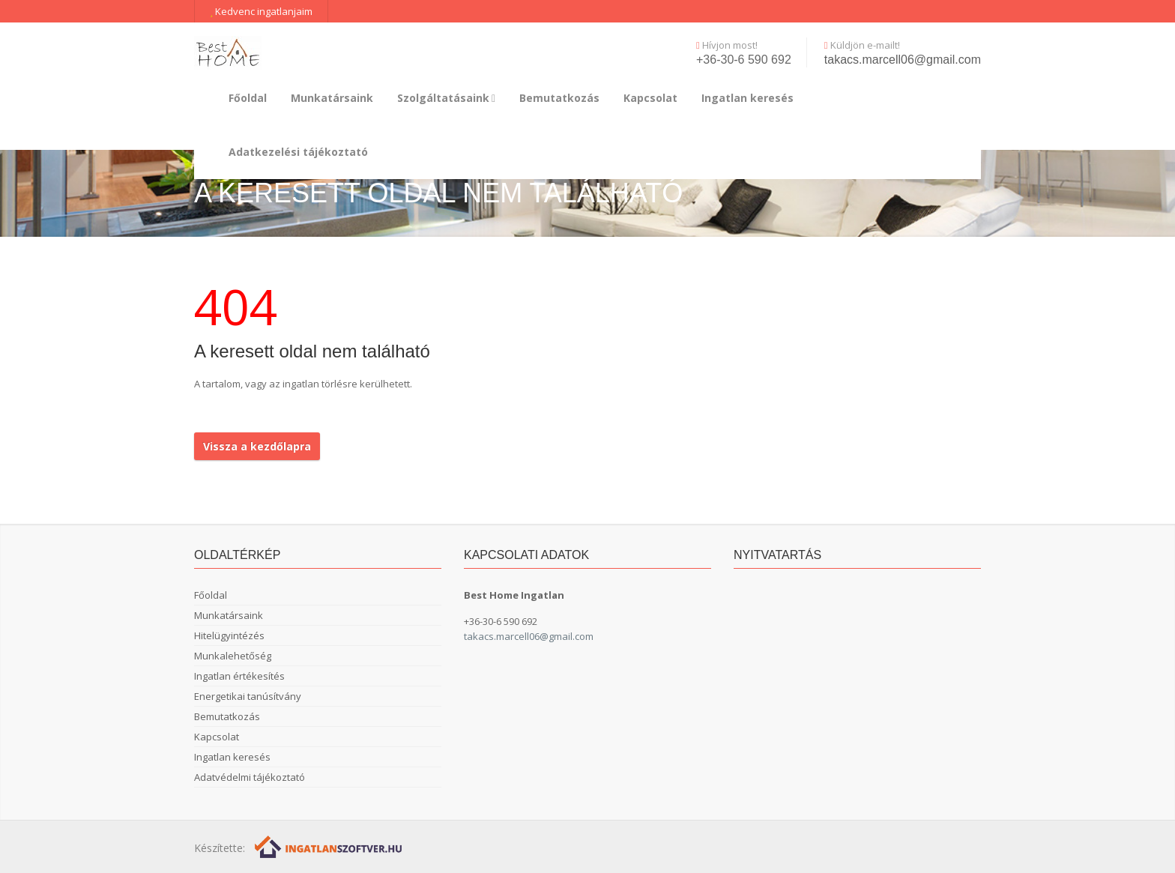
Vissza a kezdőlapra (257, 446)
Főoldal (248, 98)
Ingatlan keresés (747, 98)
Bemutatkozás (559, 98)
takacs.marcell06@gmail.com (902, 59)
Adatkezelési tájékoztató (298, 152)
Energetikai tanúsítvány (247, 696)
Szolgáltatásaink (446, 98)
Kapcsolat (650, 98)
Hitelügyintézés (229, 635)
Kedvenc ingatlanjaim (261, 11)
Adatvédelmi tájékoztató (249, 777)
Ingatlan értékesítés (239, 676)
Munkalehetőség (232, 655)
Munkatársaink (332, 98)
